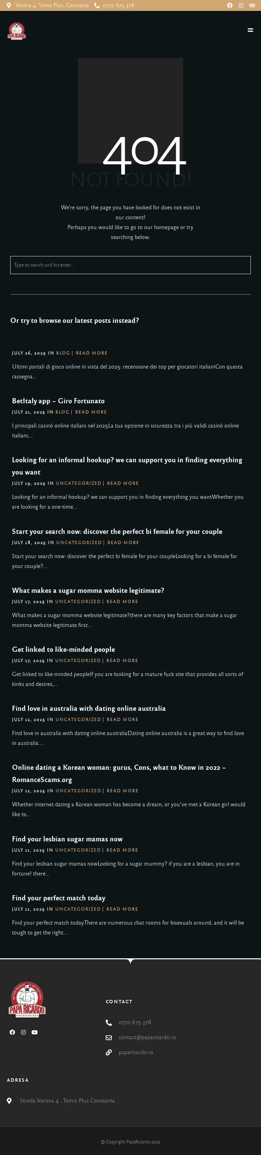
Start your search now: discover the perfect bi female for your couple (117, 531)
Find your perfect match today (58, 898)
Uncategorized (79, 483)
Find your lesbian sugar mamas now (67, 839)
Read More (92, 353)
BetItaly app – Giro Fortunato (58, 401)
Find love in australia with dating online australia (89, 708)
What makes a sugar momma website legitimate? (88, 590)
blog (63, 353)
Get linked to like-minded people (63, 649)
